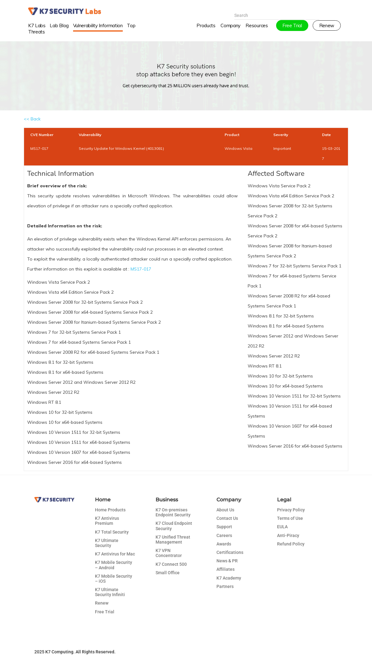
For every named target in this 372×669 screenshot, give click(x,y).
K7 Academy (228, 577)
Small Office (168, 572)
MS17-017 (141, 269)
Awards (223, 543)
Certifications (229, 552)
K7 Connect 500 (171, 564)
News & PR (227, 560)
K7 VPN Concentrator (169, 553)
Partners (225, 586)
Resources (257, 29)
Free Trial (104, 611)
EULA (282, 526)
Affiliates (225, 569)
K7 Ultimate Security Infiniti (110, 592)
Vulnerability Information (98, 29)
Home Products (110, 509)
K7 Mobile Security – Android (113, 565)
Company (231, 29)
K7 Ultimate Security (106, 543)
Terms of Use (290, 518)
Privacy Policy (291, 509)
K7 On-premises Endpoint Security (173, 512)
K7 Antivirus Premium (107, 521)
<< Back (32, 119)
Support (224, 526)
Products (205, 29)
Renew (101, 603)
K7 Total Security (112, 532)
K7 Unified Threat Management (173, 540)
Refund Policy (291, 543)
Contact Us (227, 518)
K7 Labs (37, 29)
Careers (224, 535)
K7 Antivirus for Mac (115, 553)
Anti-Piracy (288, 535)
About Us (225, 509)
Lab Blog (59, 29)
